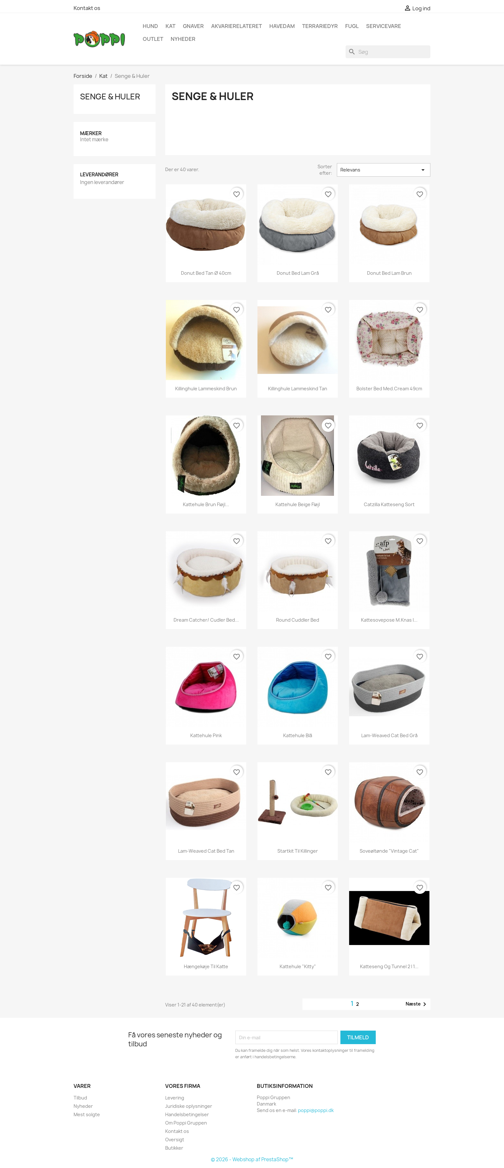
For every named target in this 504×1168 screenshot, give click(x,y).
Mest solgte (87, 1114)
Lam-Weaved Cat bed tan (206, 851)
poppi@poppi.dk (316, 1110)
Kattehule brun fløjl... (206, 504)
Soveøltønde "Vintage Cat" (389, 851)
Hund (150, 26)
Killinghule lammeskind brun (206, 388)
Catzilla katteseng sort (389, 504)
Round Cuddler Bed (297, 620)
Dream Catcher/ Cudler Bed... (206, 620)
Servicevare (383, 26)
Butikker (174, 1148)
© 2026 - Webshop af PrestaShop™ (252, 1159)
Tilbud (80, 1098)
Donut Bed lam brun (389, 273)
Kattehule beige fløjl (297, 504)
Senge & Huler (110, 96)
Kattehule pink (206, 735)
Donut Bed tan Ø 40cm (206, 273)
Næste (417, 1004)
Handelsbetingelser (187, 1114)
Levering (174, 1098)
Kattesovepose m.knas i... (389, 620)
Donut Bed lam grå (298, 273)
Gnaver (193, 26)
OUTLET (153, 38)
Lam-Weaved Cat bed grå (389, 735)
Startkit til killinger (297, 851)
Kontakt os (87, 8)
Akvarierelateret (236, 26)
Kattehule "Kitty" (298, 966)
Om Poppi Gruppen (186, 1123)
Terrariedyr (320, 26)
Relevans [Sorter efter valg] (383, 170)
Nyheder (83, 1106)
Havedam (282, 26)
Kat (171, 26)
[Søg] (388, 51)
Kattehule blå (297, 735)
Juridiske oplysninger (188, 1106)
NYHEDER (183, 38)
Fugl (352, 26)
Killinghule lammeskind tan (297, 388)
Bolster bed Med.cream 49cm (389, 388)
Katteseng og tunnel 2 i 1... (389, 966)
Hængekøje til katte (206, 966)
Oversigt (174, 1139)
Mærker (91, 133)
